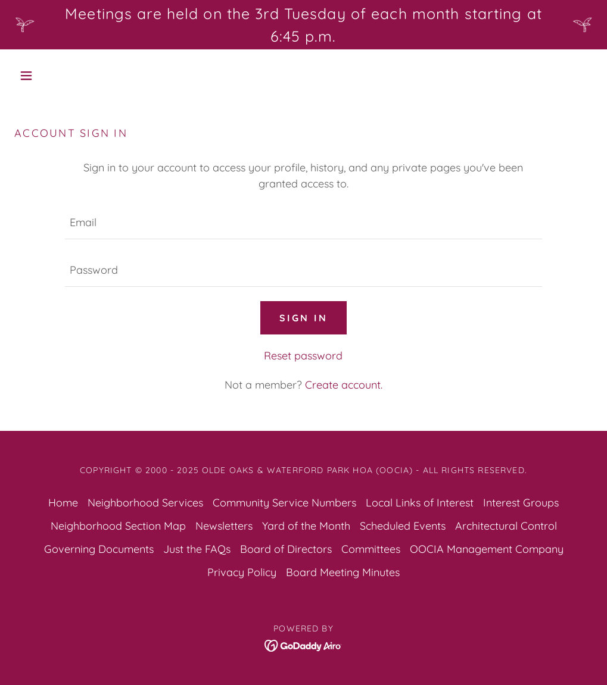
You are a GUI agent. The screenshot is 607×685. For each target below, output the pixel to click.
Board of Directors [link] (286, 549)
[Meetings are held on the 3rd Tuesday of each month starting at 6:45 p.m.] (303, 24)
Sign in (303, 318)
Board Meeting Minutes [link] (343, 572)
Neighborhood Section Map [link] (118, 526)
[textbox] (303, 222)
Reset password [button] (303, 355)
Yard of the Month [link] (306, 526)
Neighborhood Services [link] (145, 502)
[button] (57, 75)
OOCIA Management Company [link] (487, 549)
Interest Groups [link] (521, 502)
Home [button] (63, 502)
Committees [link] (370, 549)
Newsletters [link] (224, 526)
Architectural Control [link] (506, 526)
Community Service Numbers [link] (284, 502)
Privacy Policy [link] (241, 572)
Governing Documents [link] (99, 549)
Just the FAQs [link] (197, 549)
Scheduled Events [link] (403, 526)
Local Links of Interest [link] (420, 502)
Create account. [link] (343, 385)
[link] (303, 644)
